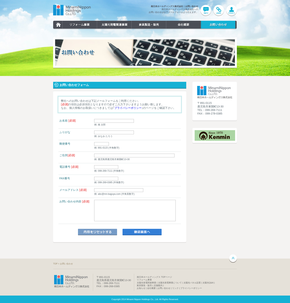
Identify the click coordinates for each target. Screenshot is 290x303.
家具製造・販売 (149, 25)
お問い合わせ (218, 25)
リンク (175, 288)
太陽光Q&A (207, 282)
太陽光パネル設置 (192, 282)
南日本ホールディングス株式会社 (72, 10)
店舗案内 (158, 285)
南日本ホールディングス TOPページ (154, 277)
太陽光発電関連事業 (114, 25)
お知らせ (141, 288)
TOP (58, 25)
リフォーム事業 (79, 25)
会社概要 (183, 25)
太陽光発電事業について (170, 282)
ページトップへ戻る (233, 258)
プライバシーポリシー (128, 107)
